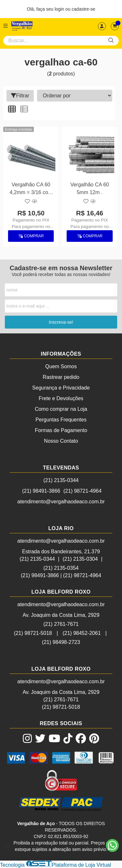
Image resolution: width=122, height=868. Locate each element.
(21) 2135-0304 (80, 559)
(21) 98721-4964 (82, 491)
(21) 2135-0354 (61, 568)
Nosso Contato (61, 441)
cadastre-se (83, 9)
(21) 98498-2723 (61, 642)
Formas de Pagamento (61, 430)
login (60, 9)
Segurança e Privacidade (61, 387)
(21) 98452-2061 (82, 633)
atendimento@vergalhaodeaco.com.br (61, 501)
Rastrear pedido (61, 377)
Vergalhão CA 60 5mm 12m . (89, 188)
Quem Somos (61, 366)
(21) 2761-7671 (61, 624)
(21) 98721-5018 (33, 633)
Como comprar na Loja (61, 409)
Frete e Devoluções (61, 398)
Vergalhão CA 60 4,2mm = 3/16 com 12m (31, 189)
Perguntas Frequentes (60, 419)
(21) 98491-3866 (41, 491)
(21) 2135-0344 (61, 480)
